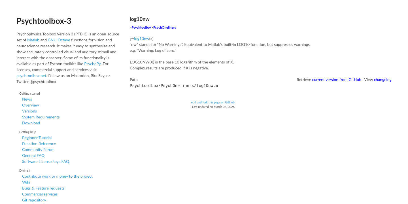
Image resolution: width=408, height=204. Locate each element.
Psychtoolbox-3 (43, 21)
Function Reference (39, 143)
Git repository (34, 199)
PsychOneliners (164, 27)
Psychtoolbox (142, 27)
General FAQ (33, 155)
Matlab (33, 39)
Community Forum (38, 149)
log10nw (141, 38)
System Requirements (41, 116)
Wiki (26, 182)
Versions (29, 111)
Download (31, 122)
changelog (383, 79)
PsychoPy (92, 63)
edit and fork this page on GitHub (213, 101)
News (27, 99)
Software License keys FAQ (45, 161)
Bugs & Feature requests (43, 188)
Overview (30, 105)
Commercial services (40, 194)
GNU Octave (59, 39)
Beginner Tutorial (37, 137)
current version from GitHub (337, 79)
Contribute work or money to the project (57, 176)
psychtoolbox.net (31, 75)
